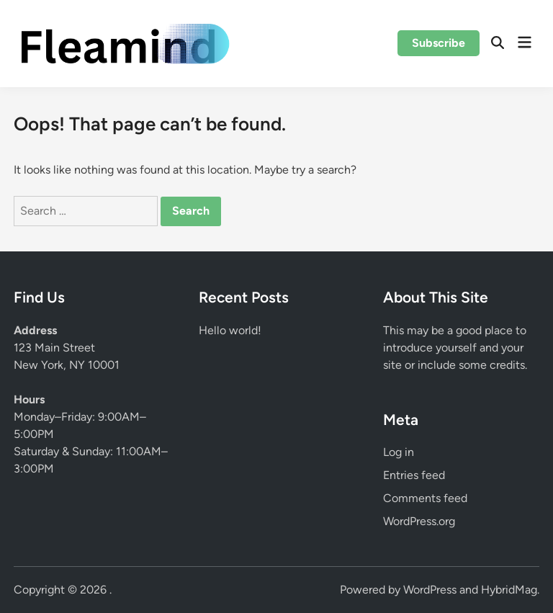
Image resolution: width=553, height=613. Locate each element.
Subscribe (438, 43)
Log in (398, 452)
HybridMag (509, 589)
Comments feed (425, 498)
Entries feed (414, 475)
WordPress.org (419, 521)
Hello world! (230, 330)
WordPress (430, 589)
